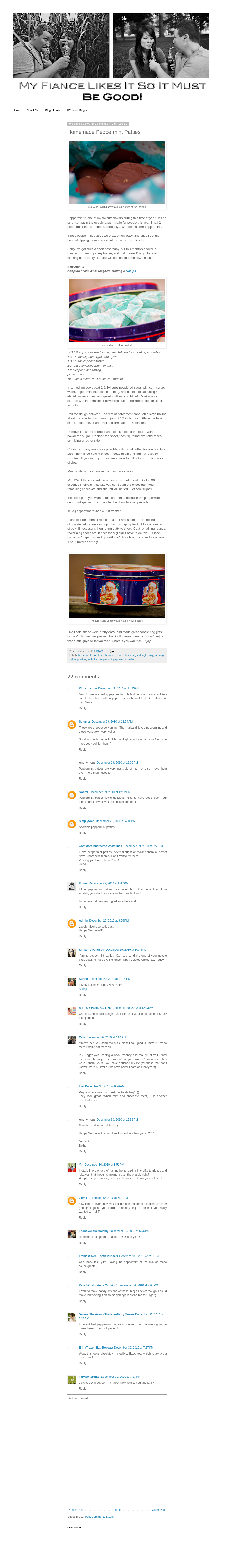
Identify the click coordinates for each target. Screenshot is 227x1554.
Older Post (159, 1510)
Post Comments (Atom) (100, 1516)
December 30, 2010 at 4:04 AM (106, 1037)
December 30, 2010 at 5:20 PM (108, 1197)
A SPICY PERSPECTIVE (95, 1008)
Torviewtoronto (89, 1376)
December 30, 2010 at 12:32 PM (117, 1119)
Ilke (81, 1086)
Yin (81, 1164)
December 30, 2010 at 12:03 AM (133, 1008)
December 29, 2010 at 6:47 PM (108, 883)
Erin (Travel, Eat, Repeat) (96, 1347)
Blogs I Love (53, 110)
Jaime (83, 1197)
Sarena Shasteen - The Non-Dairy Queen (106, 1314)
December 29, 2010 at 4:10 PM (115, 821)
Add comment (78, 1398)
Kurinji (83, 978)
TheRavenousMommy (93, 1231)
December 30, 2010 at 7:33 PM (120, 1376)
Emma (83, 883)
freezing (159, 655)
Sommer (84, 721)
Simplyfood (86, 821)
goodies (81, 659)
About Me (33, 110)
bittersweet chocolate (90, 655)
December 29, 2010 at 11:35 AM (118, 688)
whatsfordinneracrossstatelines (100, 846)
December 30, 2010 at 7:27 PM (133, 1347)
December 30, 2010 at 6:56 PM (129, 1231)
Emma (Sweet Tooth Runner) (98, 1256)
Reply (82, 708)
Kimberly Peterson (91, 949)
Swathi (83, 792)
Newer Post (76, 1510)
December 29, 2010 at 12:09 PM (117, 762)
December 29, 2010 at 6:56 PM (109, 920)
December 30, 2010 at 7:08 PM (138, 1285)
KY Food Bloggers (78, 110)
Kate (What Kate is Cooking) (98, 1285)
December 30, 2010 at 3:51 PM (104, 1164)
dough (142, 655)
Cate (82, 1037)
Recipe (131, 271)
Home (16, 110)
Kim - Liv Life (88, 688)
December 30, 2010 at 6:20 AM (104, 1086)
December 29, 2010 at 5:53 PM (143, 846)
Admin (83, 920)
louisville (92, 659)
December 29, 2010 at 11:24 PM (109, 978)
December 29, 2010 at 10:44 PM (126, 949)
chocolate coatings (127, 655)
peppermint (105, 659)
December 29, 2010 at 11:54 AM (112, 721)
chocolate (109, 655)
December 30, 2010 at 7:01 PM (139, 1256)
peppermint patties (124, 659)
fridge (72, 659)
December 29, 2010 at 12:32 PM (110, 792)
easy (150, 655)
